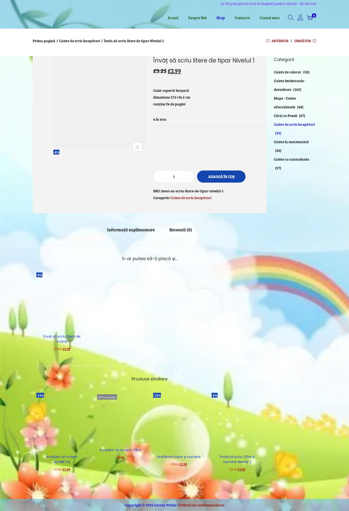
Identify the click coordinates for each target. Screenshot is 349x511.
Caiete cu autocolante (291, 159)
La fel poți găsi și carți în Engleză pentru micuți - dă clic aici (268, 3)
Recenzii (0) (180, 229)
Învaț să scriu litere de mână (61, 339)
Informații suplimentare (131, 229)
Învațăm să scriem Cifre (120, 450)
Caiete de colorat (287, 72)
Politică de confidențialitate (201, 505)
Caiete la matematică (291, 141)
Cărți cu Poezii (285, 115)
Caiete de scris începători (79, 40)
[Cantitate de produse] (173, 176)
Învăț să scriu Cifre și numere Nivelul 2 (237, 459)
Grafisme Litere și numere (179, 456)
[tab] (131, 229)
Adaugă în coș (221, 176)
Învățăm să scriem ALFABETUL (62, 459)
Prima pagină (44, 40)
